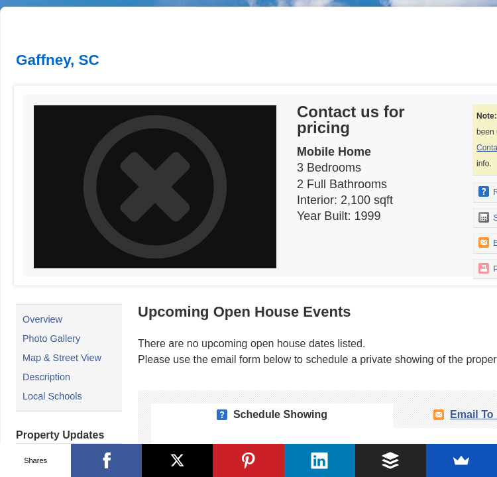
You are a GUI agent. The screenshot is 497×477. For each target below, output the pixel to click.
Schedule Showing (280, 414)
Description (46, 377)
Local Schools (52, 396)
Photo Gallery (51, 338)
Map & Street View (62, 357)
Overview (42, 319)
